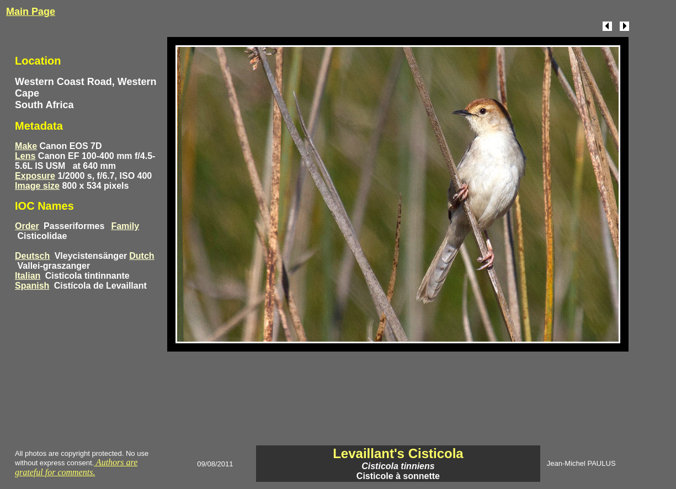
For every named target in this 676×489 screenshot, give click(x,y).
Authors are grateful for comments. (76, 467)
